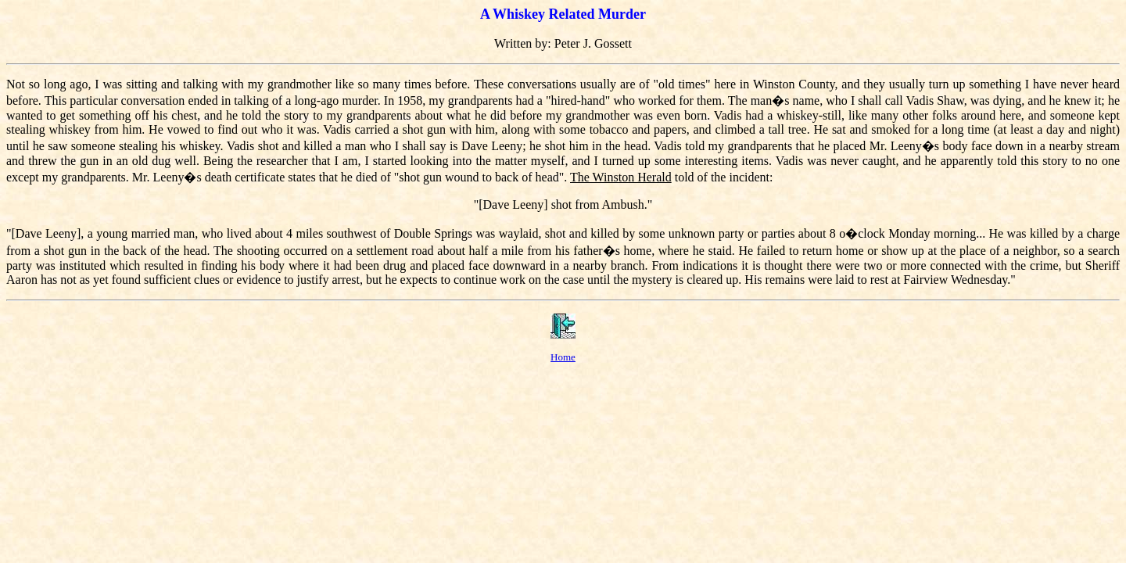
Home (563, 357)
